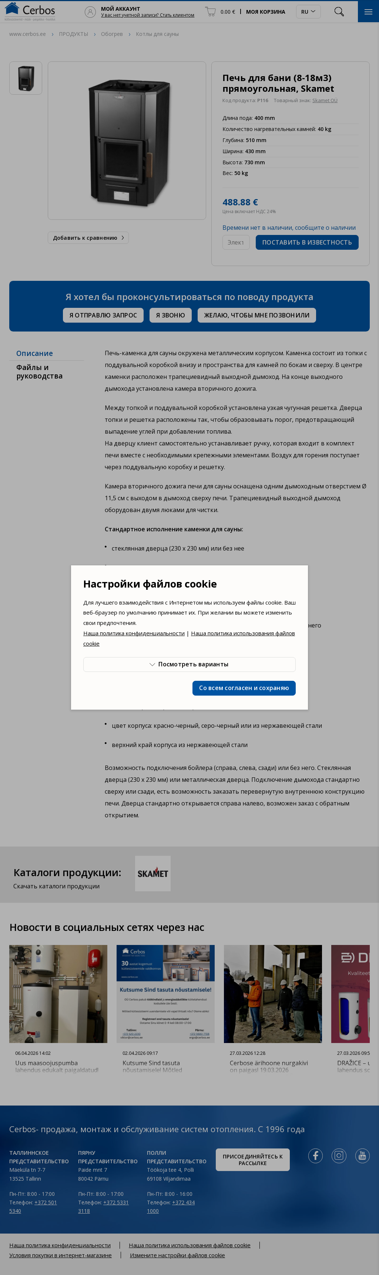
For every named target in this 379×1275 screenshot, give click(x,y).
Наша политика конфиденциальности (134, 633)
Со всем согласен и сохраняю (244, 688)
